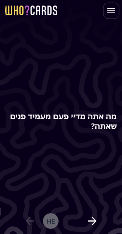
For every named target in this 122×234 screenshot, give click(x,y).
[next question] (92, 221)
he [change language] (50, 221)
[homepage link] (31, 10)
